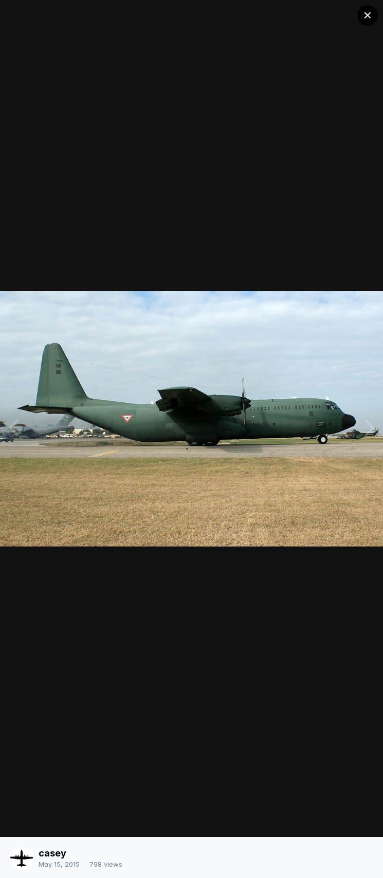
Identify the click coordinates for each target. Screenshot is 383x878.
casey (52, 853)
